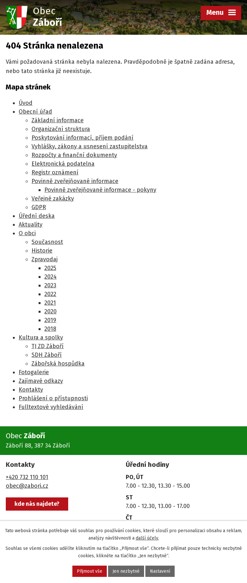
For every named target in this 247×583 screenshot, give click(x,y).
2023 (50, 285)
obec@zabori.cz (27, 485)
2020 (50, 311)
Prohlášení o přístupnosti (53, 398)
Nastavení (160, 571)
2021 (50, 302)
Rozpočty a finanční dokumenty (74, 155)
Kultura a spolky (41, 337)
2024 (50, 276)
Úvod (25, 102)
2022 (50, 294)
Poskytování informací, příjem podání (82, 137)
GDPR (39, 207)
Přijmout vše (89, 571)
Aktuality (30, 224)
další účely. (147, 538)
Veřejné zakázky (53, 198)
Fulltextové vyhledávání (51, 407)
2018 (50, 328)
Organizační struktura (61, 129)
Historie (42, 250)
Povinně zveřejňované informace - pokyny (100, 189)
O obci (27, 233)
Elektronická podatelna (63, 163)
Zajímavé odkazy (41, 380)
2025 (50, 268)
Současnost (47, 241)
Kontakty (31, 389)
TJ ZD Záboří (48, 346)
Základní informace (58, 120)
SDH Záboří (47, 354)
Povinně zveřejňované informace (75, 181)
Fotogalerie (34, 372)
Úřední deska (37, 215)
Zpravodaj (45, 259)
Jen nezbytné (126, 571)
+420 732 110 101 (27, 477)
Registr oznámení (55, 172)
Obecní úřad (35, 111)
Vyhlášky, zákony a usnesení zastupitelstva (90, 146)
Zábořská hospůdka (58, 363)
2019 (50, 320)
